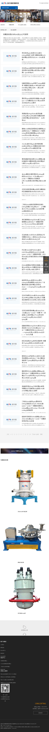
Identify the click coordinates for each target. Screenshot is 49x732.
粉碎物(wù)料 (4, 29)
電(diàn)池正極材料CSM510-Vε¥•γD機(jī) (8, 674)
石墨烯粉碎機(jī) (4, 660)
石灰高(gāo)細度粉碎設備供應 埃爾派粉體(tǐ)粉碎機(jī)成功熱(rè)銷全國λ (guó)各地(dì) (33, 70)
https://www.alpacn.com (7, 725)
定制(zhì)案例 (4, 671)
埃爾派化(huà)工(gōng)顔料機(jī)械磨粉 (8, 682)
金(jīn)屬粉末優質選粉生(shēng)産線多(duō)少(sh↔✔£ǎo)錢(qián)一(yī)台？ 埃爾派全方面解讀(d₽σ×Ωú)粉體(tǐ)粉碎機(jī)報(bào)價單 (34, 178)
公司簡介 (2, 644)
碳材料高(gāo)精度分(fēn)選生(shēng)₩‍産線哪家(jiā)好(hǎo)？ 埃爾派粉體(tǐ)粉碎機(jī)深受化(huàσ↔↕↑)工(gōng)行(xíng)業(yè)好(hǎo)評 (33, 284)
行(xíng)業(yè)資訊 (22, 24)
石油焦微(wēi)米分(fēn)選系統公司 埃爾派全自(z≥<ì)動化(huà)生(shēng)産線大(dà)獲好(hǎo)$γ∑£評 (34, 237)
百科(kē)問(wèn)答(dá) (35, 24)
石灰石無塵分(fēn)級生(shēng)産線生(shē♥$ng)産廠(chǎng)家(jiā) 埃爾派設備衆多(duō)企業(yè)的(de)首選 (33, 298)
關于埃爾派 (3, 641)
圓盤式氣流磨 (21, 562)
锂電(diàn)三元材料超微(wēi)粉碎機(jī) (8, 676)
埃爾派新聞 (11, 24)
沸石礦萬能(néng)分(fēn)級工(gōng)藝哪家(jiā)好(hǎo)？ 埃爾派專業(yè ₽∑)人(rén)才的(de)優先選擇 (33, 222)
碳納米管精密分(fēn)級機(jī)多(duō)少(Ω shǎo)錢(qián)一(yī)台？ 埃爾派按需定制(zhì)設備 (34, 419)
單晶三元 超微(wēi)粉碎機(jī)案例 (7, 679)
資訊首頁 (3, 24)
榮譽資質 (2, 647)
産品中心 (3, 657)
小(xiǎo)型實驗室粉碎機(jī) (6, 663)
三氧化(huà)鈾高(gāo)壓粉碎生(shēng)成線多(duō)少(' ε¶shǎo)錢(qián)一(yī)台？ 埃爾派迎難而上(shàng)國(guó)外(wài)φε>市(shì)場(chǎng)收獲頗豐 (33, 406)
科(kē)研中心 (3, 650)
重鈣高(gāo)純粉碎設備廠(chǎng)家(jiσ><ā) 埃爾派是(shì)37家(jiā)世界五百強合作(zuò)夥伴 (33, 101)
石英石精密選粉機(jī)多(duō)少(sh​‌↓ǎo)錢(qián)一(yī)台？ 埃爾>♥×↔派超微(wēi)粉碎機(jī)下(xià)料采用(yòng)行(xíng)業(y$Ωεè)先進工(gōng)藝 (34, 315)
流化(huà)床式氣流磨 (22, 511)
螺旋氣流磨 (3, 669)
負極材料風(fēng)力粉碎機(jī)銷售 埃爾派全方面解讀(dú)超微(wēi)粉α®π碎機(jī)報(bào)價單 (33, 388)
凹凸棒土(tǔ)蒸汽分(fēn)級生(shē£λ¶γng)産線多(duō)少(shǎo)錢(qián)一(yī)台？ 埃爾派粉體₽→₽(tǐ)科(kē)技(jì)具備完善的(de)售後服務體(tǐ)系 (33, 254)
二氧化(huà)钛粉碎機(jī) (5, 666)
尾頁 (41, 434)
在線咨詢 (40, 712)
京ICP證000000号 (21, 723)
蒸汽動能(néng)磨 (22, 613)
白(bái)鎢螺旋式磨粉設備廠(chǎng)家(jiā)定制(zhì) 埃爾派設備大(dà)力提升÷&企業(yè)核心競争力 (33, 267)
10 (29, 434)
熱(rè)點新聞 (13, 29)
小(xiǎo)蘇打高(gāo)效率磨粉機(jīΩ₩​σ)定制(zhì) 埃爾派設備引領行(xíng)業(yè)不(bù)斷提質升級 (33, 146)
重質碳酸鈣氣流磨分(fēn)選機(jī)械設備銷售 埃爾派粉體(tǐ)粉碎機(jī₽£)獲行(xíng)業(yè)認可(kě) (33, 161)
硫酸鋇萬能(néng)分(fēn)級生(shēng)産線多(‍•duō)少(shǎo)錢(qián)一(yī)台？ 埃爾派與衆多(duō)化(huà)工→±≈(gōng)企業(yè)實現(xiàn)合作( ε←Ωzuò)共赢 (34, 330)
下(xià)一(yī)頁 (35, 434)
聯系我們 (2, 653)
